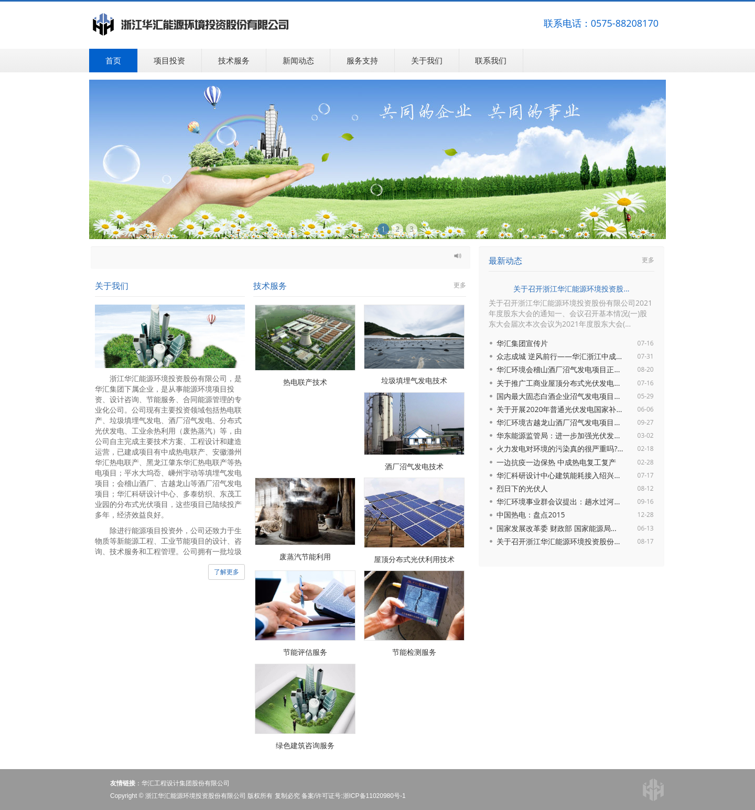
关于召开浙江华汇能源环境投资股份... (558, 541)
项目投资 (169, 60)
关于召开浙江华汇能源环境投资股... (571, 289)
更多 (460, 285)
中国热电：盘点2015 (531, 515)
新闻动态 (298, 60)
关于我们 (427, 60)
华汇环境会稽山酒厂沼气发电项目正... (558, 369)
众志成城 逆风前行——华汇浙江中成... (559, 356)
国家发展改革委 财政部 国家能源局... (556, 528)
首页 (113, 60)
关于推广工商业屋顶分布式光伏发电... (558, 383)
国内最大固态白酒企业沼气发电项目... (558, 396)
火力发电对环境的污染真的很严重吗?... (560, 448)
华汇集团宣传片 (522, 343)
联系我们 (490, 60)
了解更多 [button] (226, 571)
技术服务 (234, 60)
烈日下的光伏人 (522, 488)
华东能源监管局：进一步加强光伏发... (558, 435)
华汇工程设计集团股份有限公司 (186, 783)
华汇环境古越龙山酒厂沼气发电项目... (558, 422)
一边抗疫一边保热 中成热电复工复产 (556, 462)
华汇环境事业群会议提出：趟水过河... (558, 501)
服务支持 (362, 60)
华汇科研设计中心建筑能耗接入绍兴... (558, 475)
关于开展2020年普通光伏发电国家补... (559, 409)
